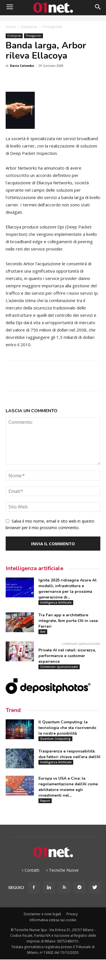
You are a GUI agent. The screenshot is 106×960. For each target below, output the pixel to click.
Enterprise (29, 26)
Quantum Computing (55, 739)
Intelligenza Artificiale (56, 602)
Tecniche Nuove (64, 870)
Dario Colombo (22, 65)
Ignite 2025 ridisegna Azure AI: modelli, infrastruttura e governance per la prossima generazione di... (67, 589)
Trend (13, 710)
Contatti (32, 870)
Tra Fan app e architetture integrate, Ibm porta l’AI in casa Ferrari (68, 620)
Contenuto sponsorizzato (59, 667)
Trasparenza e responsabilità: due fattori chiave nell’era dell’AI (69, 754)
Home (11, 26)
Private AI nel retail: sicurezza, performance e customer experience (67, 655)
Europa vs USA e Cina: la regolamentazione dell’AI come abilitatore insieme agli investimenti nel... (68, 787)
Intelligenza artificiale (34, 568)
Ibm (43, 632)
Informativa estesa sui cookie (53, 920)
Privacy (72, 914)
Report (45, 801)
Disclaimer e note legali (42, 914)
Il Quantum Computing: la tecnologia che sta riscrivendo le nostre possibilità (67, 727)
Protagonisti (52, 26)
